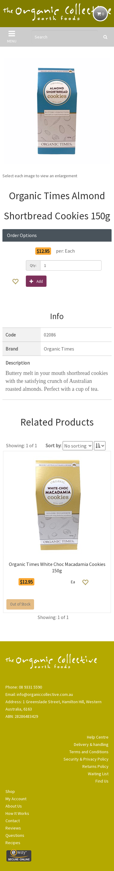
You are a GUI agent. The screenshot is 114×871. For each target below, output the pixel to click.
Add (36, 281)
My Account (15, 798)
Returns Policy (95, 766)
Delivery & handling (91, 744)
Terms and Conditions (89, 751)
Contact (12, 820)
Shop (10, 791)
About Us (13, 806)
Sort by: (53, 445)
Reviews (13, 828)
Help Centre (98, 737)
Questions (14, 835)
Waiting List (98, 773)
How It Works (17, 813)
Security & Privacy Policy (86, 759)
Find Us (102, 781)
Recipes (12, 842)
